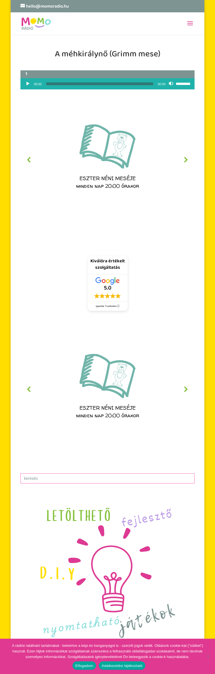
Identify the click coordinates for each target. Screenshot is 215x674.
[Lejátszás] (28, 84)
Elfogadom (84, 666)
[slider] (99, 83)
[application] (107, 83)
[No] (208, 656)
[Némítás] (171, 84)
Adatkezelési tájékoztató (122, 666)
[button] (107, 160)
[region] (107, 160)
